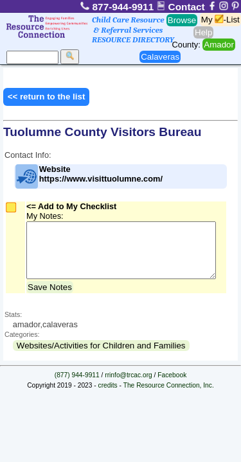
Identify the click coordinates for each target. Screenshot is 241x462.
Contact (182, 6)
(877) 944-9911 (77, 384)
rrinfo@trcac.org (128, 384)
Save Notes (50, 297)
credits (108, 394)
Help (203, 32)
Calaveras (160, 57)
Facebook (171, 384)
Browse (182, 20)
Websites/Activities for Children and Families (101, 355)
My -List (220, 19)
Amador (219, 44)
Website (88, 176)
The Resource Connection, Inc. (168, 394)
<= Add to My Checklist (71, 206)
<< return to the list (46, 96)
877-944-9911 (118, 6)
